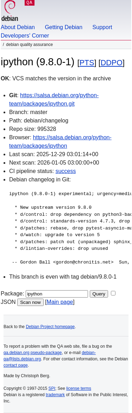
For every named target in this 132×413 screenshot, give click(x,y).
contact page (16, 365)
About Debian (18, 27)
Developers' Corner (25, 36)
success (66, 171)
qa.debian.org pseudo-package (33, 352)
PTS (87, 62)
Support (102, 27)
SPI (52, 388)
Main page (60, 302)
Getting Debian (63, 27)
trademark (55, 394)
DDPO (111, 62)
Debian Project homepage (50, 326)
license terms (78, 388)
